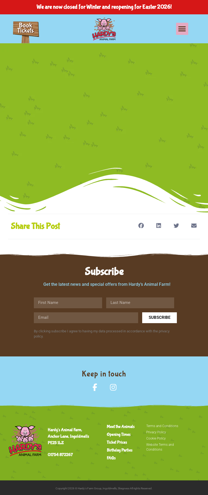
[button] (182, 29)
